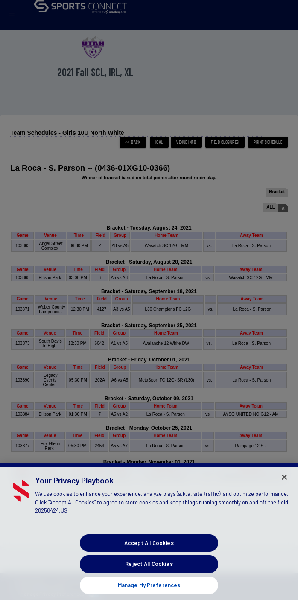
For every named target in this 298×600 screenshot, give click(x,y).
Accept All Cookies (148, 550)
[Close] (284, 484)
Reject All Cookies (148, 571)
